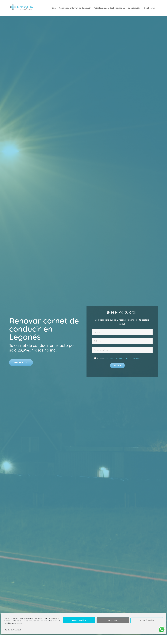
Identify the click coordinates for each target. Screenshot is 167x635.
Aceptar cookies (79, 620)
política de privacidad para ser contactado (122, 358)
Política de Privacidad (13, 630)
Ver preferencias (147, 620)
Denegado (112, 620)
